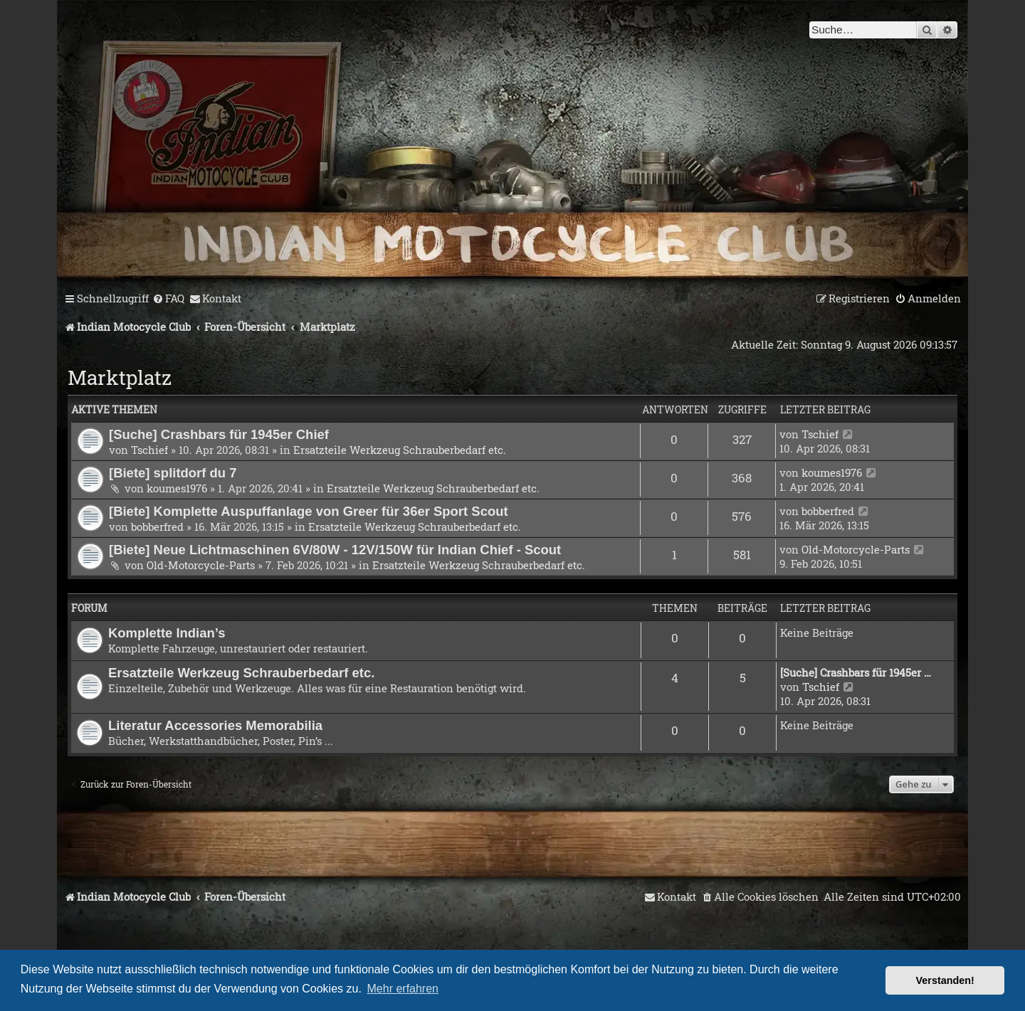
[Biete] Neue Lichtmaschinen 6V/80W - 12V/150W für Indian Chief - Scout (335, 549)
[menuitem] (168, 299)
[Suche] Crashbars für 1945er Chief (219, 434)
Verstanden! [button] (945, 980)
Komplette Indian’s (167, 632)
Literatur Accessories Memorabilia (215, 725)
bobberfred (157, 526)
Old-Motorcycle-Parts (201, 565)
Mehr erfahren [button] (403, 989)
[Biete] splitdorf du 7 (173, 472)
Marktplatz (120, 377)
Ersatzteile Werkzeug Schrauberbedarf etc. (399, 450)
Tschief (149, 450)
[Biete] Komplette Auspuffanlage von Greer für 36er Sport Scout (308, 511)
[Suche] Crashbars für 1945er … (855, 672)
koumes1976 (177, 488)
